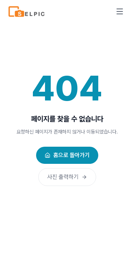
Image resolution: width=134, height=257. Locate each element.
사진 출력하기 (67, 176)
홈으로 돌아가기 (67, 155)
